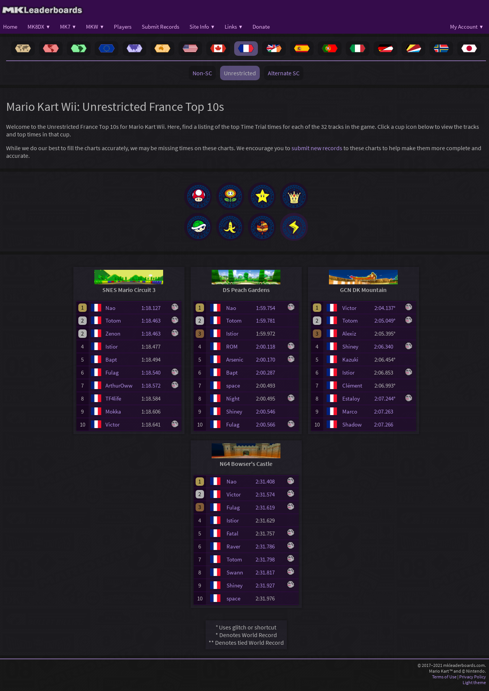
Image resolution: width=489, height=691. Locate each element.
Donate (261, 26)
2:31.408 (269, 484)
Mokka (113, 414)
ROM (232, 349)
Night (233, 401)
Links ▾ (233, 26)
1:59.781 (269, 323)
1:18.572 (154, 388)
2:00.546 (269, 414)
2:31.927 (269, 588)
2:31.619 (269, 510)
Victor (112, 427)
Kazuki (350, 362)
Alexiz (349, 336)
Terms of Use (444, 679)
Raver (233, 549)
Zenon (112, 336)
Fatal (232, 536)
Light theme (474, 685)
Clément (352, 388)
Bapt (111, 362)
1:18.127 (154, 310)
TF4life (113, 401)
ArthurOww (119, 388)
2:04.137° (387, 310)
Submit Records (160, 26)
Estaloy (351, 401)
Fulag (112, 375)
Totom (113, 323)
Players (122, 26)
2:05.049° (387, 323)
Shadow (352, 427)
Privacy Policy (472, 679)
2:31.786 (269, 549)
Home (10, 26)
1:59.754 (269, 310)
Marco (349, 414)
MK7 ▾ (68, 26)
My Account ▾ (466, 26)
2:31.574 (269, 497)
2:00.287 (269, 375)
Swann (235, 575)
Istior (111, 349)
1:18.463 (154, 323)
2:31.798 (269, 562)
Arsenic (234, 362)
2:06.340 (387, 349)
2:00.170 (269, 362)
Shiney (234, 414)
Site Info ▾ (201, 26)
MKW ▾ (95, 26)
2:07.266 (387, 427)
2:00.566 (269, 427)
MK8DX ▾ (39, 26)
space (233, 388)
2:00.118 (269, 349)
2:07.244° (387, 401)
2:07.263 (387, 414)
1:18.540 (154, 375)
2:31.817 (269, 575)
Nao (110, 310)
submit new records (316, 148)
